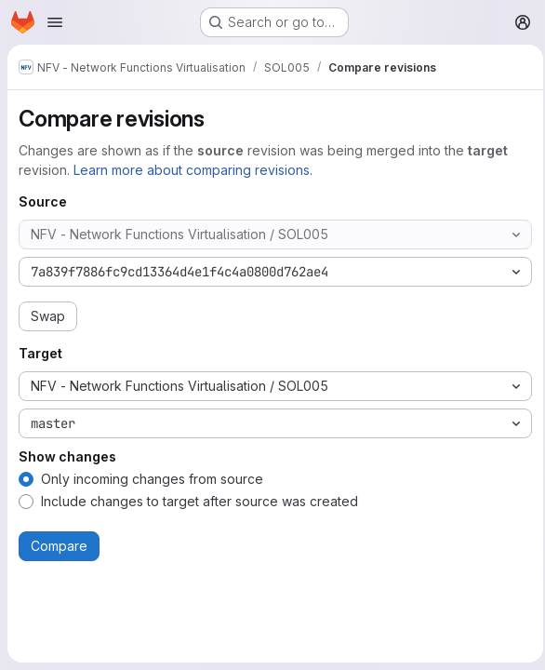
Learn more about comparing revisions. (192, 170)
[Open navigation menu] (55, 22)
